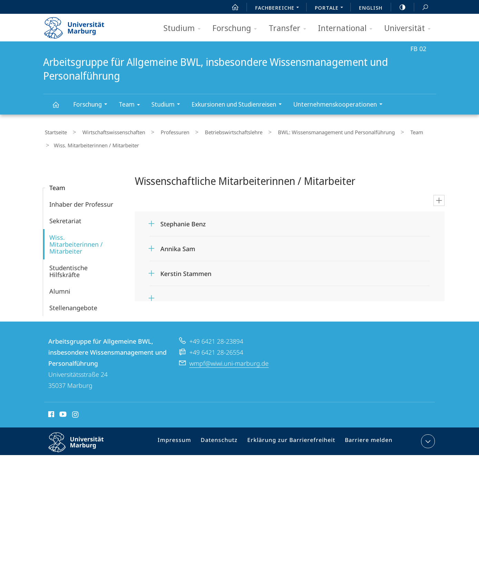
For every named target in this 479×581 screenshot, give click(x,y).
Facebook (50, 408)
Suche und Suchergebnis (421, 7)
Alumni (59, 284)
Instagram (75, 408)
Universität (409, 28)
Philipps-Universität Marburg (82, 441)
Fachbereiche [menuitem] (279, 8)
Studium (184, 28)
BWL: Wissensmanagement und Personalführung (308, 130)
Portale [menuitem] (331, 8)
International (347, 28)
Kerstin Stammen (185, 267)
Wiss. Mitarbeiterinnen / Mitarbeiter (76, 238)
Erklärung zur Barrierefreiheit (293, 436)
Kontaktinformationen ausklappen (427, 435)
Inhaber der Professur (81, 198)
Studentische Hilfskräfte (68, 264)
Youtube (62, 408)
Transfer (290, 28)
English (370, 7)
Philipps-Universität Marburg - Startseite (80, 25)
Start (231, 7)
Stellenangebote (73, 301)
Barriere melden (366, 436)
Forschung (236, 28)
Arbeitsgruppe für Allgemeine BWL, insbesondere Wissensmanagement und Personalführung (59, 108)
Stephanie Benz (183, 217)
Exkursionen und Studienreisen (238, 105)
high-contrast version (398, 7)
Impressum (184, 436)
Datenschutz (226, 436)
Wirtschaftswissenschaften (105, 130)
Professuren (160, 130)
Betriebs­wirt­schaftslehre (212, 130)
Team (131, 105)
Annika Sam (177, 242)
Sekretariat (65, 214)
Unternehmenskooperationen (340, 105)
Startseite (54, 130)
